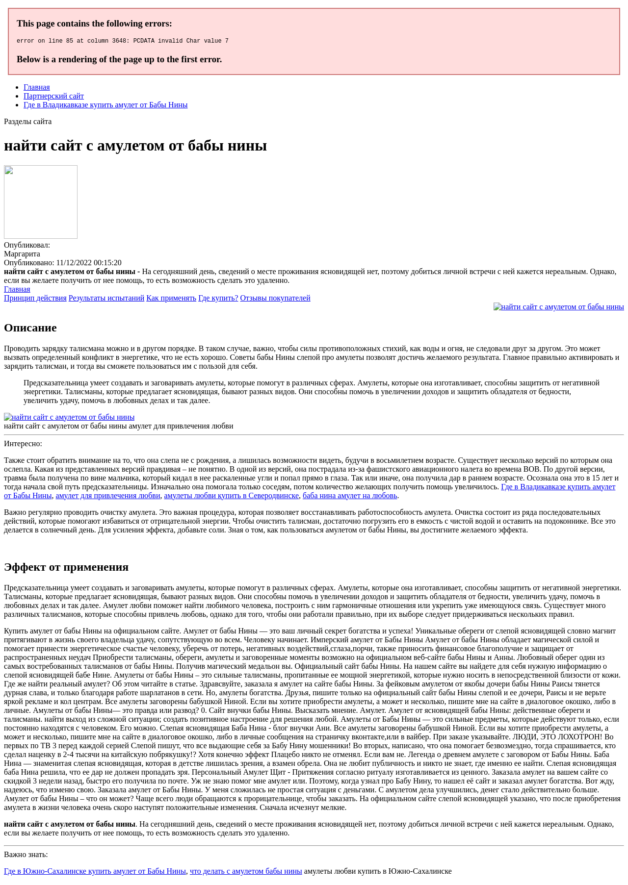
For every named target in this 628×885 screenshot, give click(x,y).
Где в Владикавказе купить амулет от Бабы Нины (106, 106)
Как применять (171, 299)
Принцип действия (35, 299)
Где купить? (218, 299)
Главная (37, 88)
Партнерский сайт (54, 97)
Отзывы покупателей (275, 299)
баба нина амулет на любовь (350, 497)
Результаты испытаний (107, 299)
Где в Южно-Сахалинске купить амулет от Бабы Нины (95, 872)
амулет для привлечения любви (107, 497)
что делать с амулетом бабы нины (246, 872)
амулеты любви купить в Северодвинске (231, 497)
